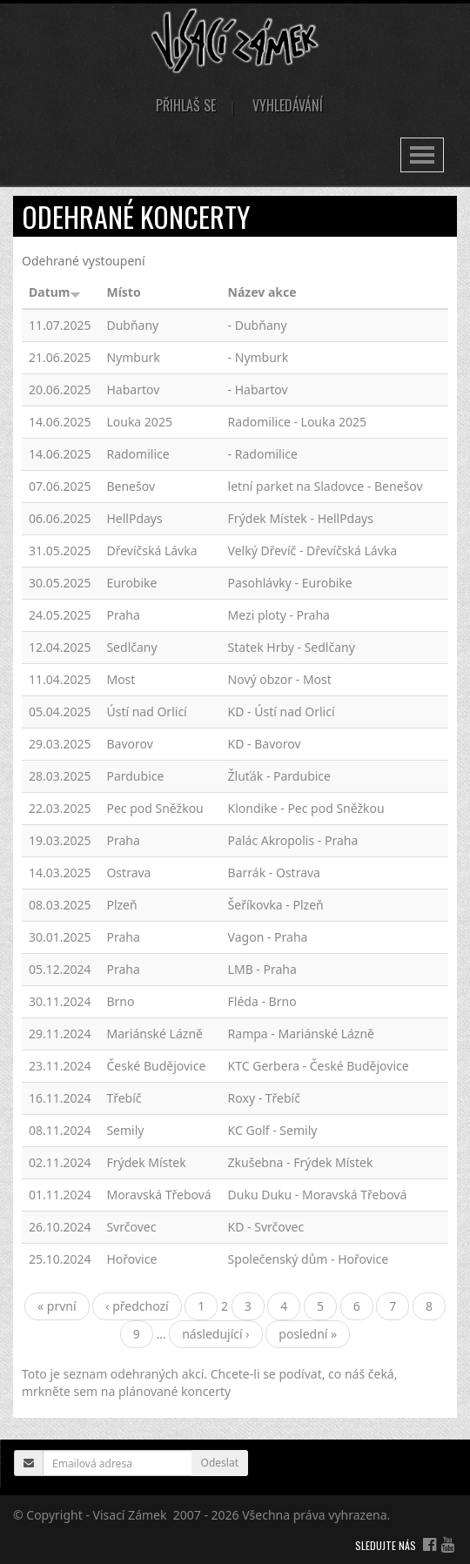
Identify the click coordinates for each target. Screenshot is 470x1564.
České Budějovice (155, 1065)
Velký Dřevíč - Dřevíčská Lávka (313, 550)
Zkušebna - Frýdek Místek (300, 1162)
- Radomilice (263, 454)
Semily (125, 1130)
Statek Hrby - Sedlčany (291, 647)
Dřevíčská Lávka (151, 550)
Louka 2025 (138, 421)
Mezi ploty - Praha (279, 615)
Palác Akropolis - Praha (293, 840)
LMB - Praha (262, 969)
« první (57, 1306)
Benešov (130, 486)
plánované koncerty (174, 1391)
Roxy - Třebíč (264, 1098)
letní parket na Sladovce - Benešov (325, 486)
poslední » (308, 1334)
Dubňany (132, 325)
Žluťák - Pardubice (279, 776)
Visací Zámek (130, 1515)
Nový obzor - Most (280, 679)
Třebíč (123, 1098)
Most (120, 679)
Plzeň (121, 904)
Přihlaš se (186, 105)
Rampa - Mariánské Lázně (301, 1033)
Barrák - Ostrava (274, 872)
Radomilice (137, 454)
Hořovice (131, 1259)
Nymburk (132, 357)
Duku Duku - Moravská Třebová (317, 1194)
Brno (120, 1001)
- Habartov (258, 389)
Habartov (132, 389)
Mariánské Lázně (154, 1033)
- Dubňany (257, 325)
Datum (55, 292)
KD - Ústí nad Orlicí (281, 711)
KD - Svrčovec (266, 1226)
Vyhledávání (287, 105)
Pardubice (135, 776)
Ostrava (128, 872)
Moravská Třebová (158, 1194)
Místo (123, 292)
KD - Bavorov (264, 743)
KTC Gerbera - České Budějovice (318, 1065)
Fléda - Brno (262, 1001)
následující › (216, 1334)
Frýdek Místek (145, 1162)
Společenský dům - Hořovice (308, 1259)
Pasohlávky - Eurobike (290, 582)
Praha (122, 615)
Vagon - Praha (268, 937)
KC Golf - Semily (273, 1130)
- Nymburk (258, 357)
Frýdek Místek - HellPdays (300, 518)
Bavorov (129, 743)
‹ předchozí (137, 1306)
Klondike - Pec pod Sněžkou (306, 808)
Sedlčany (131, 647)
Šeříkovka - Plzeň (276, 904)
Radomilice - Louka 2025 (297, 421)
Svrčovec (131, 1226)
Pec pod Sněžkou (154, 808)
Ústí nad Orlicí (146, 711)
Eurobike (131, 582)
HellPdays (134, 518)
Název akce (262, 292)
